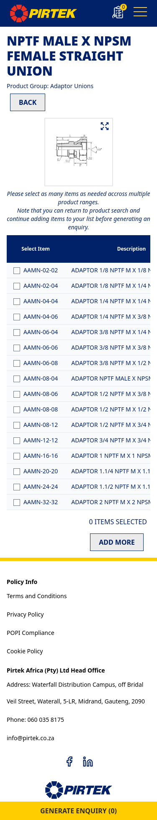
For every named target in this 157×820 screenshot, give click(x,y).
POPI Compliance (30, 633)
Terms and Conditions (37, 596)
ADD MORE (117, 542)
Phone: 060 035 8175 (35, 720)
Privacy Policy (25, 614)
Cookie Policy (25, 651)
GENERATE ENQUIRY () (78, 810)
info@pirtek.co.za (30, 738)
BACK (27, 102)
